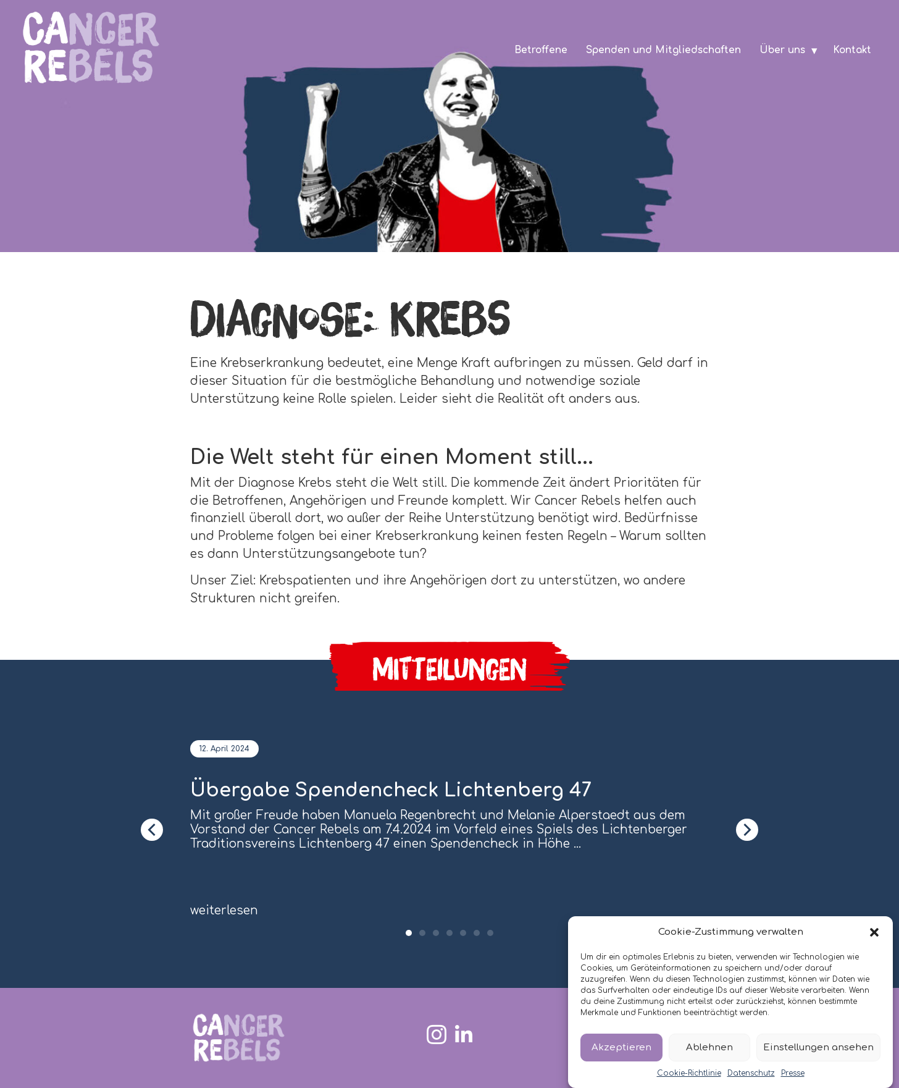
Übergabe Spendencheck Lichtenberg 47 (391, 790)
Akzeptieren (621, 1047)
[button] (874, 932)
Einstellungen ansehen (818, 1047)
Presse (793, 1073)
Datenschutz (751, 1073)
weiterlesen (224, 910)
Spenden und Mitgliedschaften (663, 50)
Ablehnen (709, 1047)
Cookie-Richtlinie (689, 1073)
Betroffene (540, 50)
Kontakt (852, 50)
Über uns (782, 50)
